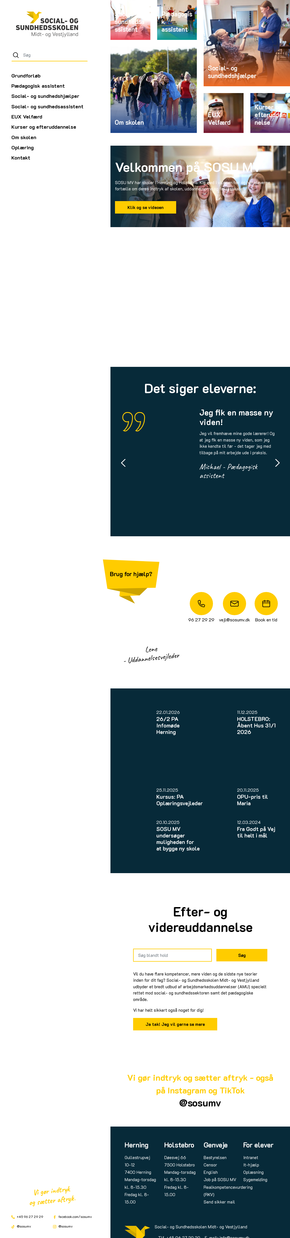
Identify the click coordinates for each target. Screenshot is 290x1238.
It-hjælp (251, 1165)
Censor (210, 1165)
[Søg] (15, 55)
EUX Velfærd (26, 116)
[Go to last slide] (123, 463)
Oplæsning (253, 1172)
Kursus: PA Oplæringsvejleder (179, 799)
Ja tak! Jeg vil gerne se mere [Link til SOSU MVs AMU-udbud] (175, 1024)
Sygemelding (255, 1179)
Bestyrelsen (215, 1157)
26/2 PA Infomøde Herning (168, 725)
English (211, 1172)
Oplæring (22, 147)
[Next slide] (277, 463)
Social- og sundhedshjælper (45, 95)
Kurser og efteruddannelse (43, 126)
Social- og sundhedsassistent (47, 106)
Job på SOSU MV (220, 1179)
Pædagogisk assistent (38, 85)
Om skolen (23, 137)
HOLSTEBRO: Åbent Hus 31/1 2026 (256, 725)
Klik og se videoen (145, 207)
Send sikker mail (219, 1202)
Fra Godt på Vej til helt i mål (256, 832)
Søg (242, 955)
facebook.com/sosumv (72, 1216)
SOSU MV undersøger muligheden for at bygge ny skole (178, 839)
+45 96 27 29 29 (27, 1216)
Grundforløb (25, 75)
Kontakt (20, 157)
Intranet (250, 1157)
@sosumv (21, 1226)
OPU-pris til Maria (252, 799)
